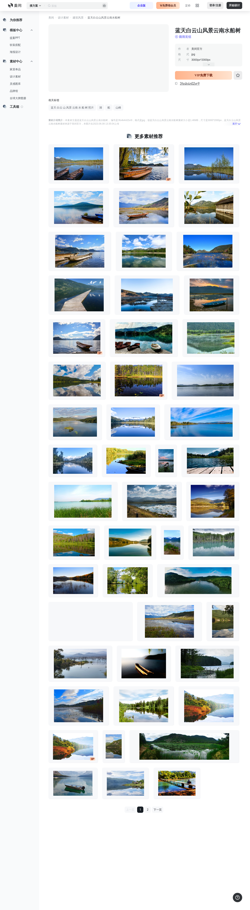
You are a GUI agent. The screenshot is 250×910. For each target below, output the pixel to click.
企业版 (141, 5)
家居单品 (15, 69)
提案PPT (15, 38)
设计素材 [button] (63, 17)
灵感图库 (15, 84)
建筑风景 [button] (78, 17)
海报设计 (15, 52)
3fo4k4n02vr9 (190, 83)
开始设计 (234, 5)
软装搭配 (15, 45)
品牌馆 (14, 91)
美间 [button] (51, 17)
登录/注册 (215, 5)
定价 (188, 5)
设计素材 (15, 76)
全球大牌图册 (18, 98)
